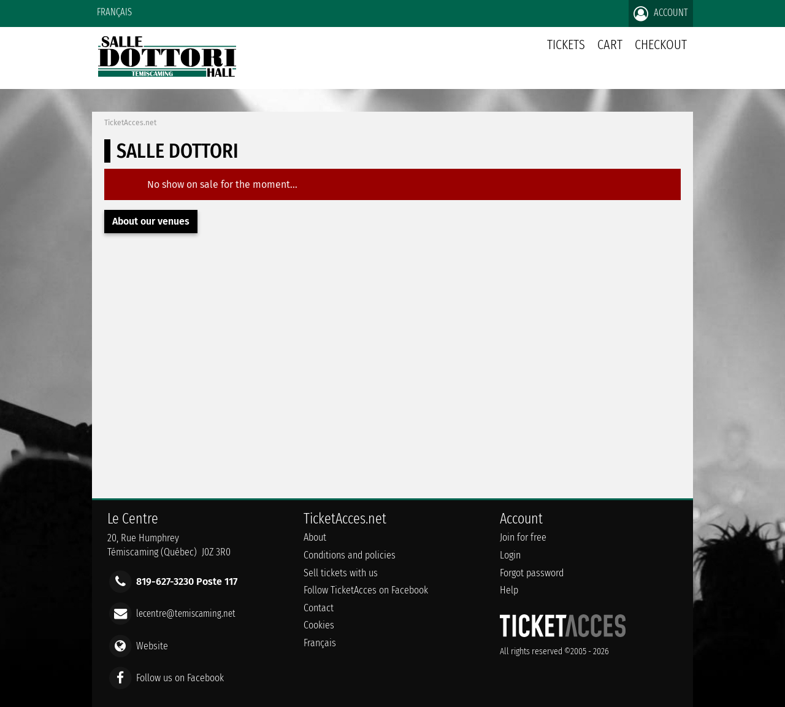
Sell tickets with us (341, 573)
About (315, 537)
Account (661, 13)
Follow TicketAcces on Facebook (366, 590)
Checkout (661, 44)
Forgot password (532, 573)
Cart (609, 51)
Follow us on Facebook (180, 677)
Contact (319, 608)
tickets (566, 44)
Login (510, 555)
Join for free (523, 537)
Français (114, 12)
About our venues (151, 221)
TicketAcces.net (130, 122)
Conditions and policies (350, 555)
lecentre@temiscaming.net (186, 613)
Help (509, 590)
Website (152, 645)
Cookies (319, 625)
